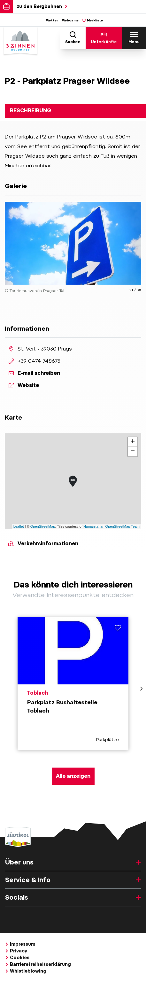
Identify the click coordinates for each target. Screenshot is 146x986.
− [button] (133, 451)
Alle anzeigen (73, 776)
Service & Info (73, 880)
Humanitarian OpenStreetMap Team (111, 526)
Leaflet (18, 526)
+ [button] (133, 442)
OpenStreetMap (42, 526)
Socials (73, 897)
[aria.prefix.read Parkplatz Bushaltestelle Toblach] (73, 683)
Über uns (73, 862)
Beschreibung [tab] (30, 110)
